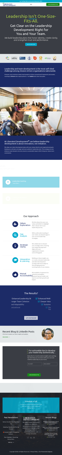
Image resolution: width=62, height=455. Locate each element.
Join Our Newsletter (53, 4)
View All (10, 442)
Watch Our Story (31, 44)
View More (5, 337)
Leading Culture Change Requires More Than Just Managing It (51, 434)
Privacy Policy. (34, 451)
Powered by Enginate (46, 451)
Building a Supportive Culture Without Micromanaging (51, 422)
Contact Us (30, 408)
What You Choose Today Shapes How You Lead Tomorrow (51, 428)
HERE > (41, 1)
